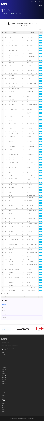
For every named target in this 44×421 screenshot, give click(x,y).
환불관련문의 (4, 399)
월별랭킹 (3, 407)
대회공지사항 (4, 377)
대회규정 (3, 409)
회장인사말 (3, 352)
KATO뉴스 (27, 4)
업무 (2, 358)
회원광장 (40, 5)
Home (13, 4)
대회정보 (33, 4)
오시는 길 (3, 363)
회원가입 (36, 1)
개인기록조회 (4, 369)
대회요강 (40, 29)
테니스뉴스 (3, 371)
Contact (40, 1)
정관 (2, 359)
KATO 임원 (4, 354)
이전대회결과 (4, 383)
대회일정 (3, 403)
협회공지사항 (4, 379)
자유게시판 (3, 395)
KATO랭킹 (3, 405)
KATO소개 (20, 4)
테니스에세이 (4, 373)
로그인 (32, 1)
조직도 (3, 356)
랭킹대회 (3, 411)
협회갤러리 (3, 381)
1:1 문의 (3, 397)
